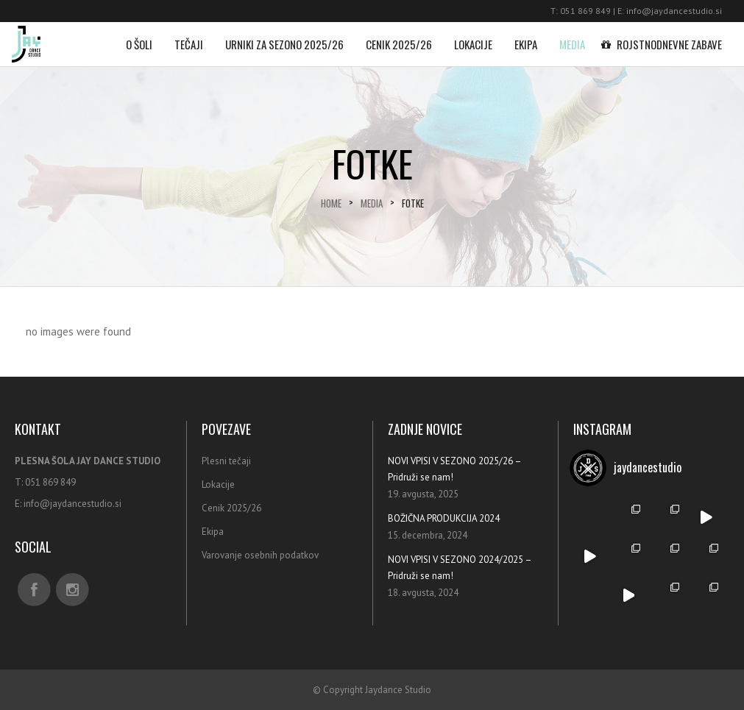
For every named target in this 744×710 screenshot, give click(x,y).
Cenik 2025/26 (399, 37)
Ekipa (525, 37)
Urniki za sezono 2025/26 (284, 37)
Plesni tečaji (226, 461)
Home (331, 203)
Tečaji (188, 37)
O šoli (139, 37)
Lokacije (473, 37)
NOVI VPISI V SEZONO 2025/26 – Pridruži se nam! (454, 469)
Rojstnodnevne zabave (664, 37)
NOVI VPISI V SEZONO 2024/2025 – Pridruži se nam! (459, 567)
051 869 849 (585, 10)
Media (572, 37)
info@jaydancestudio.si (674, 10)
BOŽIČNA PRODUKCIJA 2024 (444, 518)
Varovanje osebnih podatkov (260, 555)
